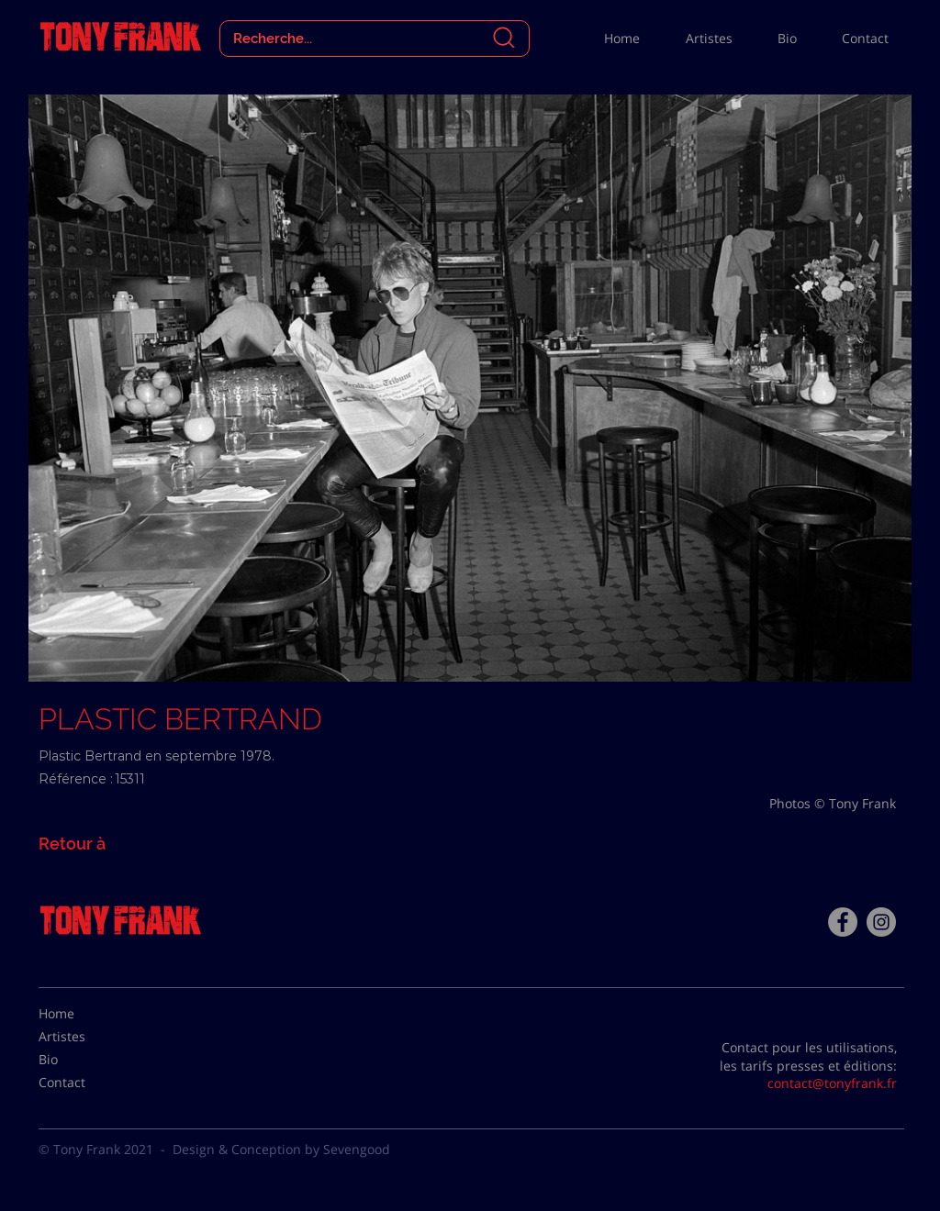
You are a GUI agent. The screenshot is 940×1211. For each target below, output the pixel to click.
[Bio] (84, 1060)
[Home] (84, 1014)
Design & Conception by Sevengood (281, 1149)
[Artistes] (84, 1037)
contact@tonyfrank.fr (832, 1083)
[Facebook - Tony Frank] (842, 922)
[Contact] (84, 1082)
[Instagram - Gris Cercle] (881, 922)
